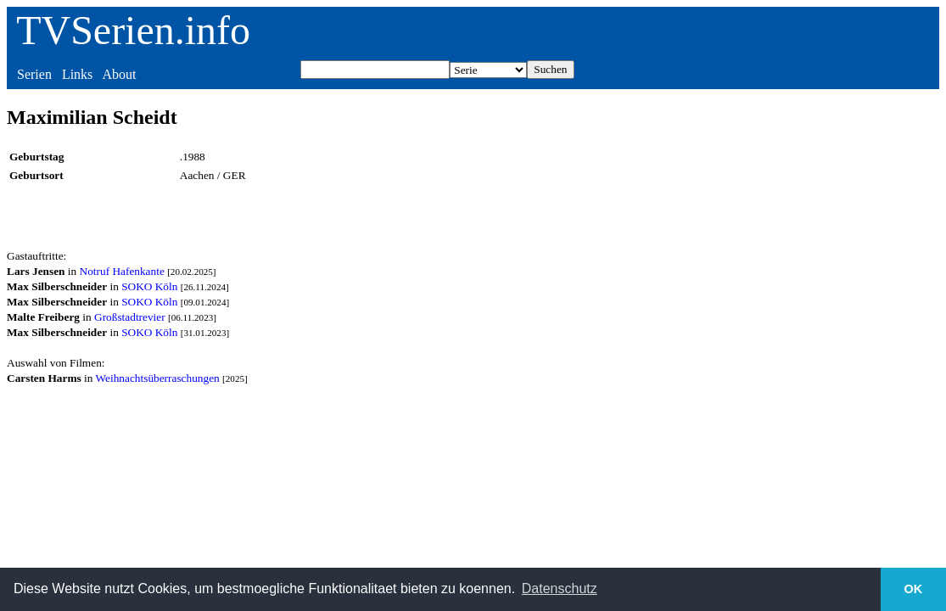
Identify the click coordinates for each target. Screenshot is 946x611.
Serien (34, 74)
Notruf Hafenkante (122, 271)
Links (77, 74)
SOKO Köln (149, 286)
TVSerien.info (133, 30)
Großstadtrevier (129, 317)
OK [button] (913, 589)
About (119, 74)
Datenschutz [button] (559, 588)
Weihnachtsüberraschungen (158, 378)
